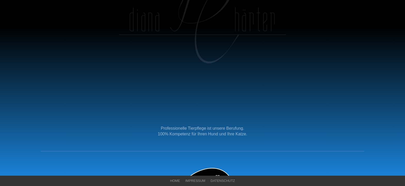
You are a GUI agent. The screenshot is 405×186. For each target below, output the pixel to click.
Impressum (195, 181)
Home (175, 181)
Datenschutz (223, 181)
